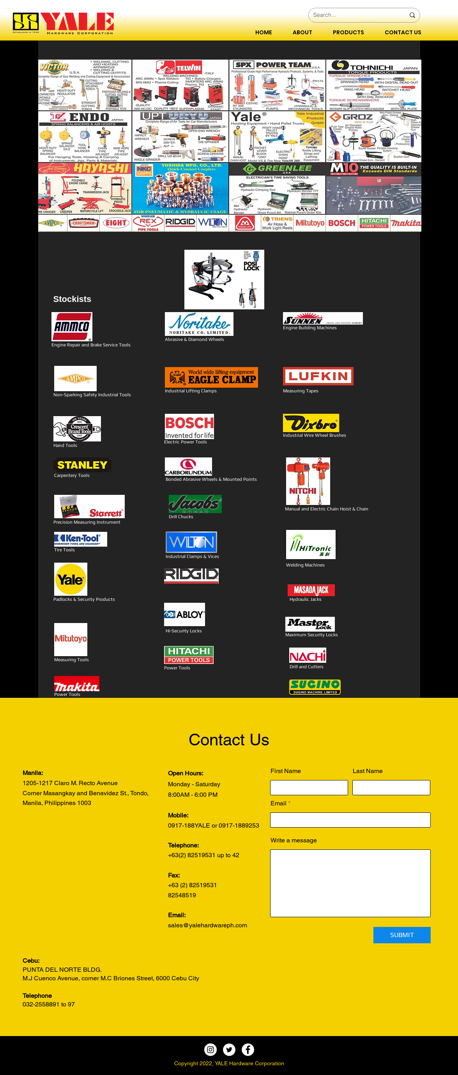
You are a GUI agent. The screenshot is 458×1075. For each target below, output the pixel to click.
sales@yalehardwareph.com (207, 925)
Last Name (368, 771)
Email (278, 803)
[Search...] (353, 15)
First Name (286, 771)
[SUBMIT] (402, 935)
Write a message (294, 840)
